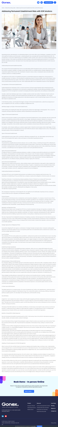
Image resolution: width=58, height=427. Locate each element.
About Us (53, 408)
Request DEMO (48, 2)
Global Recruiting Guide (10, 7)
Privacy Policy (53, 422)
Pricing (52, 405)
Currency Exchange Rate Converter (43, 405)
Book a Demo (28, 391)
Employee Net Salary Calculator (43, 407)
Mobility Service (30, 409)
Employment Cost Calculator (42, 409)
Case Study (53, 403)
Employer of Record (31, 405)
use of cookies (33, 426)
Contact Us (53, 411)
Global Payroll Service (31, 407)
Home (3, 7)
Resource (39, 403)
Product (29, 403)
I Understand (39, 426)
